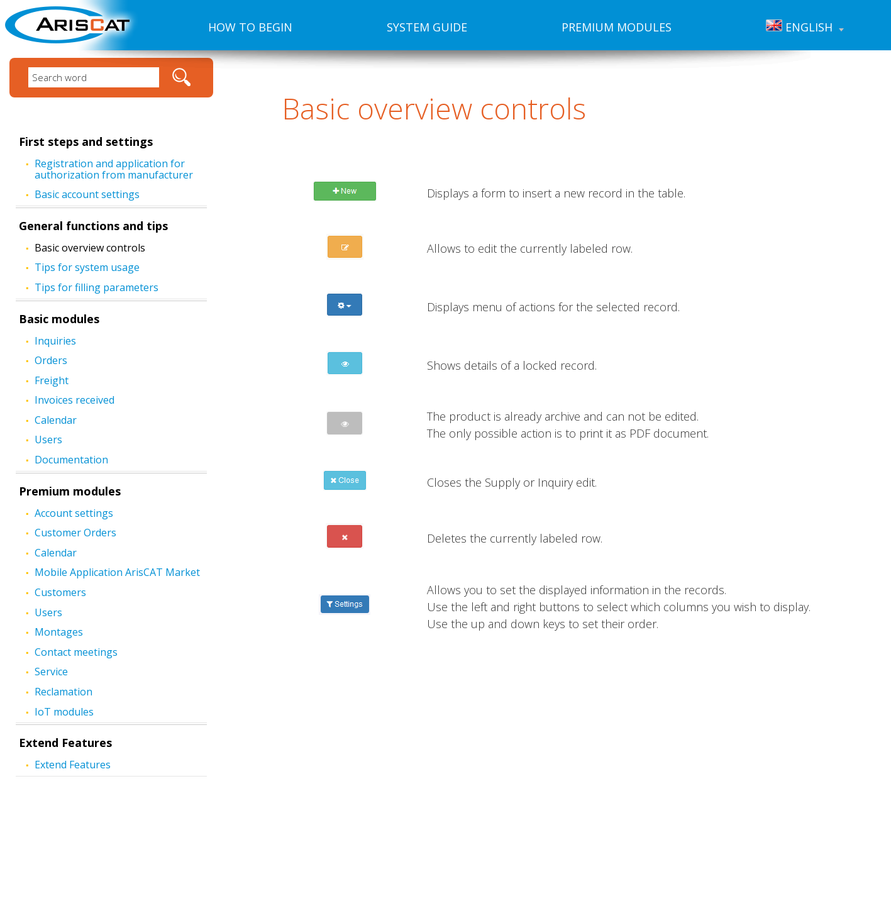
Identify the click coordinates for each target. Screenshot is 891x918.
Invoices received (74, 400)
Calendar (56, 420)
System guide (427, 27)
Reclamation (63, 692)
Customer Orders (75, 532)
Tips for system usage (87, 267)
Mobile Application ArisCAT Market (117, 572)
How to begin (250, 27)
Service (51, 671)
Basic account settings (87, 194)
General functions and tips (93, 225)
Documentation (71, 460)
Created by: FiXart (521, 906)
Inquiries (55, 341)
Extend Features (65, 742)
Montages (59, 632)
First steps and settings (86, 141)
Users (48, 439)
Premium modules (617, 27)
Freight (52, 380)
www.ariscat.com (531, 826)
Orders (51, 360)
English (805, 27)
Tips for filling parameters (96, 287)
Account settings (74, 513)
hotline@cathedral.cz (543, 853)
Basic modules (59, 318)
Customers (60, 592)
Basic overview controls (90, 248)
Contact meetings (76, 652)
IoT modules (64, 712)
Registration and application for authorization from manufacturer (114, 169)
